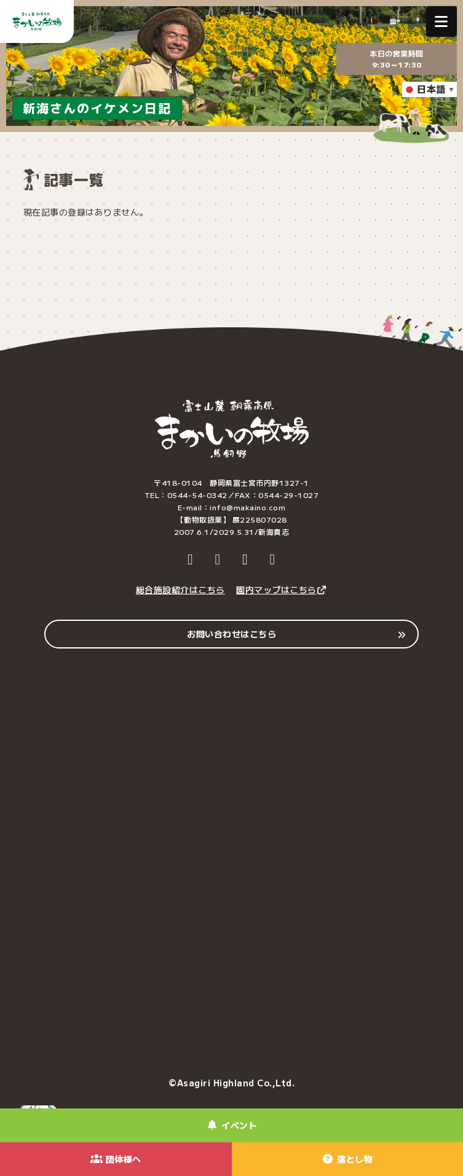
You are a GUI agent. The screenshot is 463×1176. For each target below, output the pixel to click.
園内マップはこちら (281, 589)
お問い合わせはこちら (231, 634)
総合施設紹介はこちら (180, 589)
